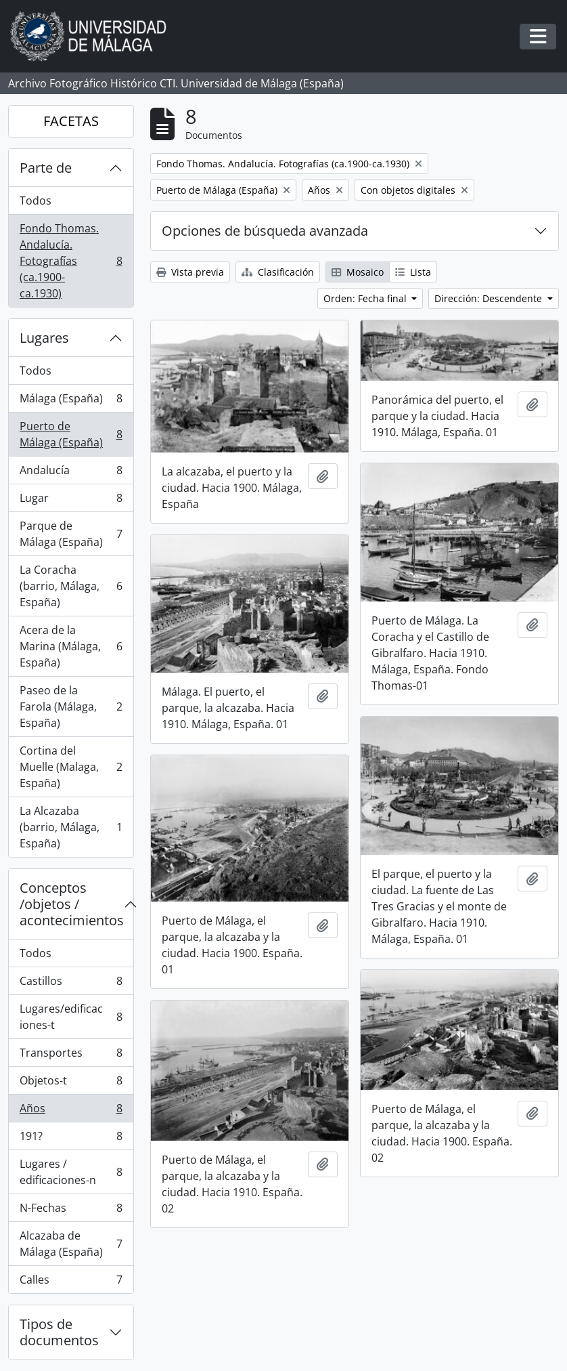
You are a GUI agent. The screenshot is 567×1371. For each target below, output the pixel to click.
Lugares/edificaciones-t (70, 1016)
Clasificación (278, 272)
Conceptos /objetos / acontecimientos (72, 904)
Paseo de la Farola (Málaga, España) (70, 706)
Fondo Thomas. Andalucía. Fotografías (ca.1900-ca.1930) (70, 261)
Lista (413, 272)
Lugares (44, 338)
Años (70, 1111)
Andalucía (70, 473)
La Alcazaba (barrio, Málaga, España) (70, 827)
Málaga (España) (70, 401)
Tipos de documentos (59, 1332)
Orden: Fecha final (366, 298)
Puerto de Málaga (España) (70, 434)
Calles (70, 1282)
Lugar (70, 501)
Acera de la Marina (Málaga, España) (70, 646)
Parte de (46, 168)
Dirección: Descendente (489, 298)
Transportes (70, 1056)
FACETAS (71, 121)
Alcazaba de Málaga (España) (70, 1243)
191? (70, 1139)
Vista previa (190, 272)
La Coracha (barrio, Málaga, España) (70, 586)
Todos (35, 200)
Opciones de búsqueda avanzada (265, 231)
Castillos (70, 984)
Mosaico (358, 272)
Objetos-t (70, 1083)
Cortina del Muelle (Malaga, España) (70, 766)
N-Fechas (70, 1211)
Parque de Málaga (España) (70, 533)
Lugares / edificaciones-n (70, 1171)
